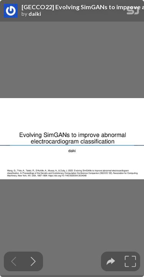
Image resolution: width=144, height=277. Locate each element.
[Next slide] (33, 261)
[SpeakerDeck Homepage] (133, 12)
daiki (34, 14)
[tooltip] (110, 261)
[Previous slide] (13, 261)
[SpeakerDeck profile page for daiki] (11, 11)
